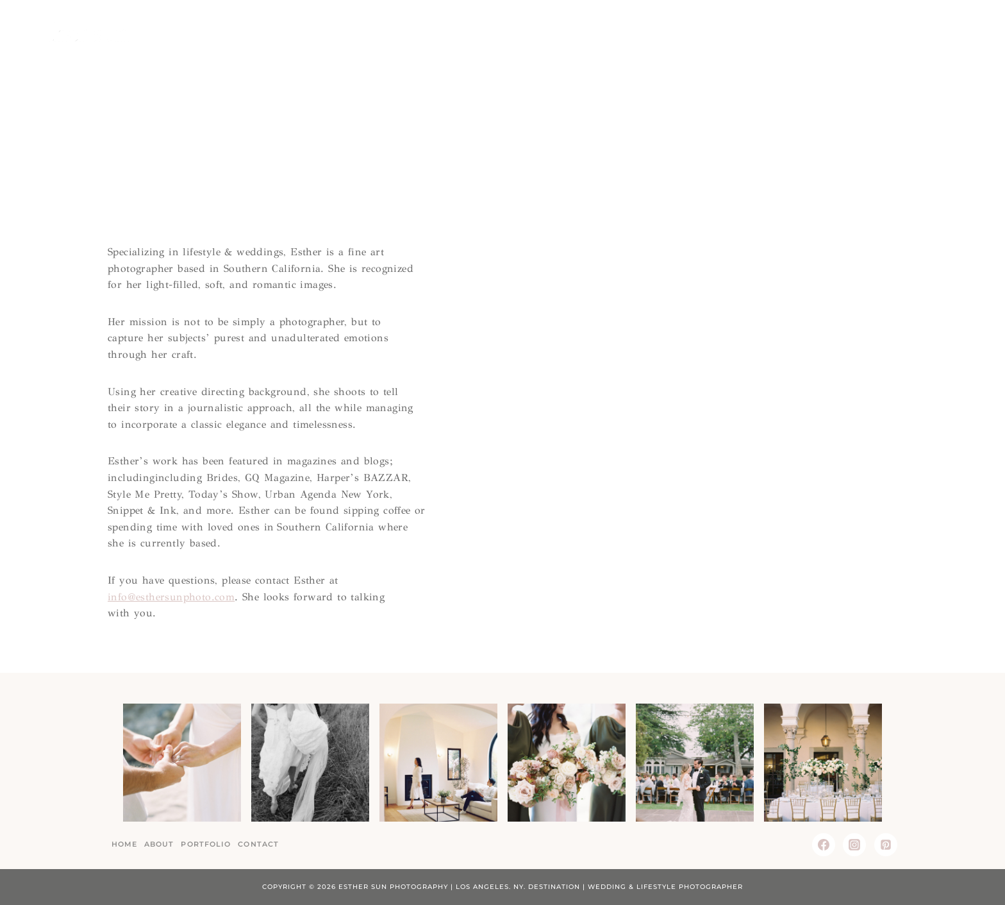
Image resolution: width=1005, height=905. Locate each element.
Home (751, 32)
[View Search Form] (971, 32)
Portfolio (206, 844)
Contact (928, 32)
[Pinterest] (885, 844)
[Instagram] (854, 844)
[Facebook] (823, 844)
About (797, 32)
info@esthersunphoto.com (171, 597)
